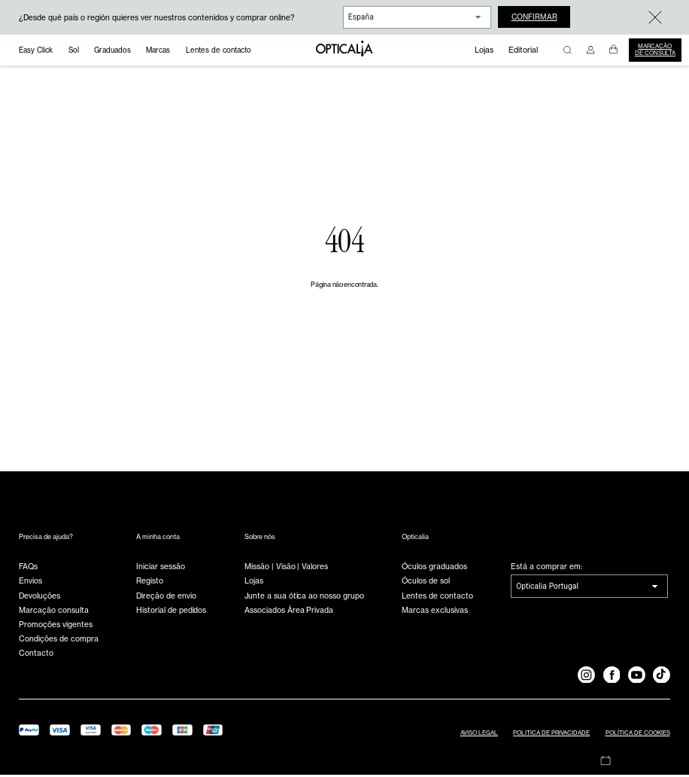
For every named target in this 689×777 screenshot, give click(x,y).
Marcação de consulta (655, 49)
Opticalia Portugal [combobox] (547, 588)
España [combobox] (361, 17)
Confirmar (536, 17)
